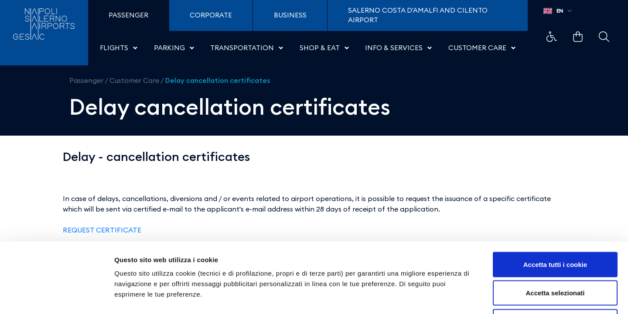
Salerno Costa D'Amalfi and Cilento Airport (418, 15)
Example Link (551, 36)
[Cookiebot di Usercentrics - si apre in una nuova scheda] (56, 297)
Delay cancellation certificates (217, 80)
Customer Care (134, 80)
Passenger (86, 80)
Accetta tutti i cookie (555, 199)
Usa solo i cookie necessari (555, 256)
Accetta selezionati (555, 228)
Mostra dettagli (458, 296)
